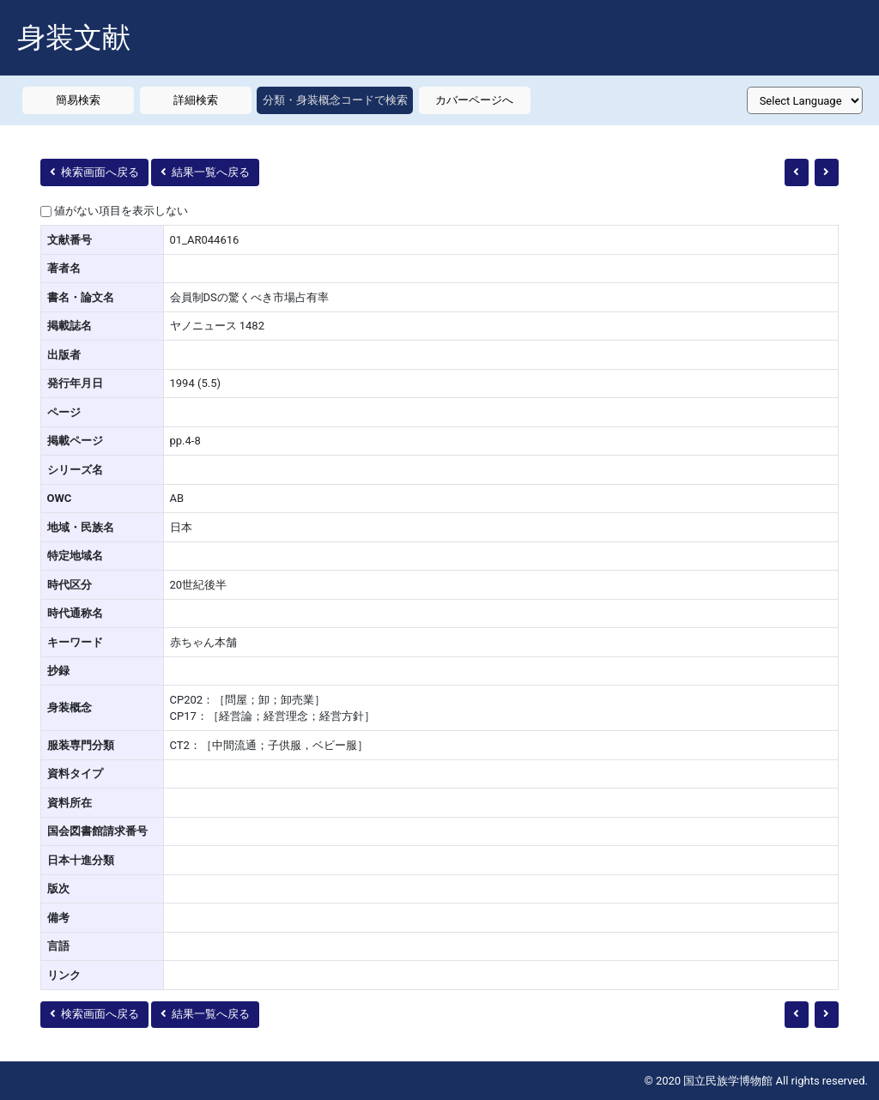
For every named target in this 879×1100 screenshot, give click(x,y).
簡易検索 (78, 100)
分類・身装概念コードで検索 (335, 100)
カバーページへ (474, 100)
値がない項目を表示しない (121, 210)
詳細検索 (195, 100)
